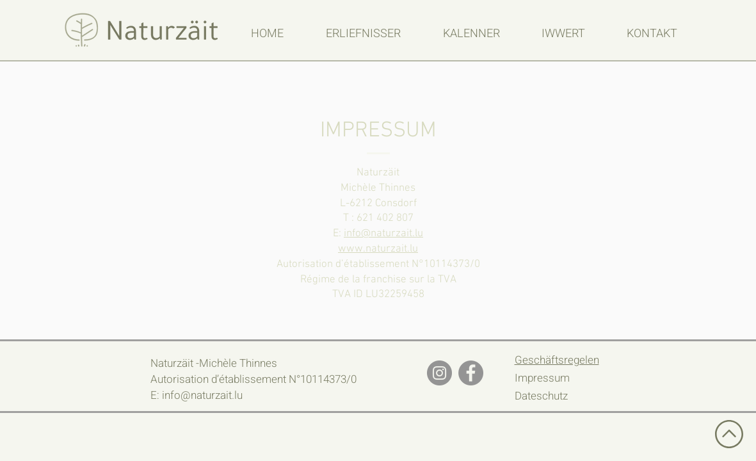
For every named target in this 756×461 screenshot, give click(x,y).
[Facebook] (470, 372)
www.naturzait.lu (378, 249)
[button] (363, 34)
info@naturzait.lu (383, 233)
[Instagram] (439, 372)
